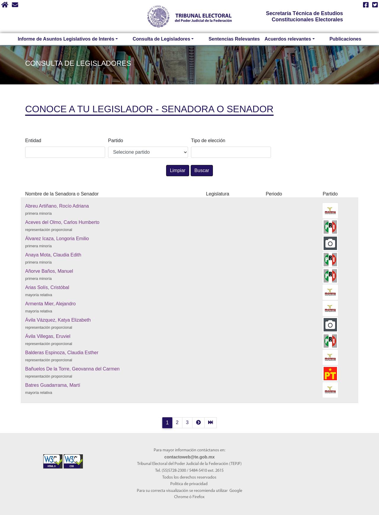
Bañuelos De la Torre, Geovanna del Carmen (72, 368)
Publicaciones (330, 38)
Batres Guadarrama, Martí (52, 385)
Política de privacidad (189, 484)
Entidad (33, 140)
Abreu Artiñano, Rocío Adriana (57, 205)
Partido (115, 140)
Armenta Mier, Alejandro (50, 303)
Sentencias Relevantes (229, 38)
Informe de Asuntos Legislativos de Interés (83, 38)
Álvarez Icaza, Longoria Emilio (57, 238)
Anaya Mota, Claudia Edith (53, 254)
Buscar (202, 170)
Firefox (198, 497)
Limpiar (177, 170)
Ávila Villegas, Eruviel (47, 336)
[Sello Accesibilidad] (53, 457)
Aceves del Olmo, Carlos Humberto (62, 222)
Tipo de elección (208, 140)
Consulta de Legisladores (168, 38)
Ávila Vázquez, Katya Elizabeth (58, 320)
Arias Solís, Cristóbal (47, 287)
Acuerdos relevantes (285, 38)
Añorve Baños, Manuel (49, 271)
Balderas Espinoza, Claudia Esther (61, 352)
